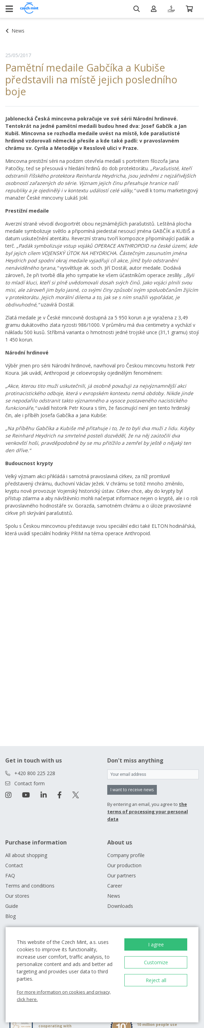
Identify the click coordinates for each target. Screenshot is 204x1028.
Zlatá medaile (20, 317)
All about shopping (26, 855)
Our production (124, 865)
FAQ (10, 875)
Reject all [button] (156, 980)
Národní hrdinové (154, 118)
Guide (11, 906)
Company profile (126, 855)
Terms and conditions (29, 885)
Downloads (120, 906)
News (113, 895)
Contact (14, 865)
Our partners (121, 875)
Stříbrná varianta (66, 332)
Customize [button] (156, 962)
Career (114, 885)
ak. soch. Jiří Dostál (104, 267)
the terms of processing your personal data (147, 811)
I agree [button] (156, 944)
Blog (10, 916)
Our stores (17, 895)
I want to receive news (132, 790)
